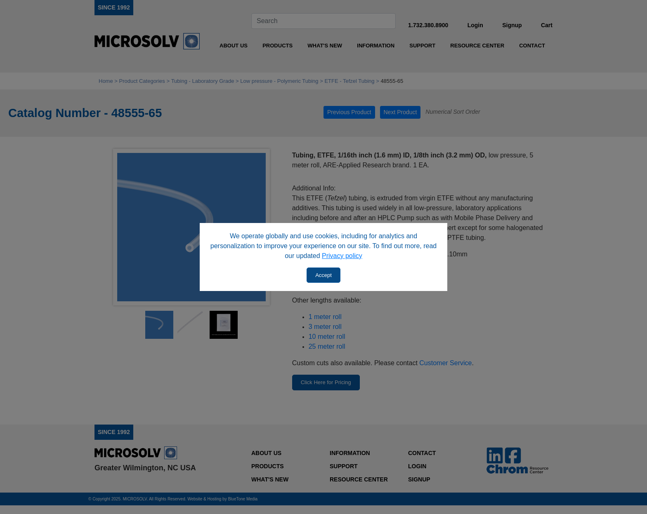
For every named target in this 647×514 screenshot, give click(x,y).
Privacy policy (342, 255)
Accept (323, 275)
